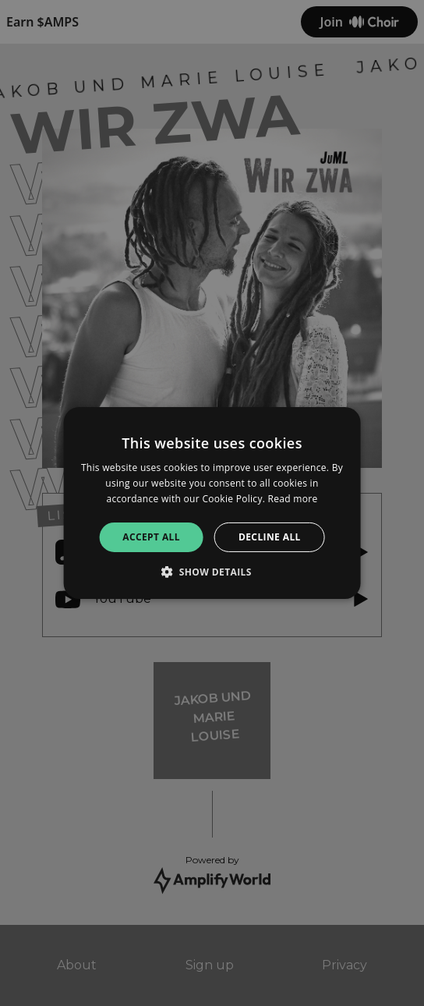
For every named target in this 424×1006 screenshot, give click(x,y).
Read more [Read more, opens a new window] (293, 498)
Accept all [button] (151, 537)
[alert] (212, 503)
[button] (212, 571)
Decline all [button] (269, 537)
